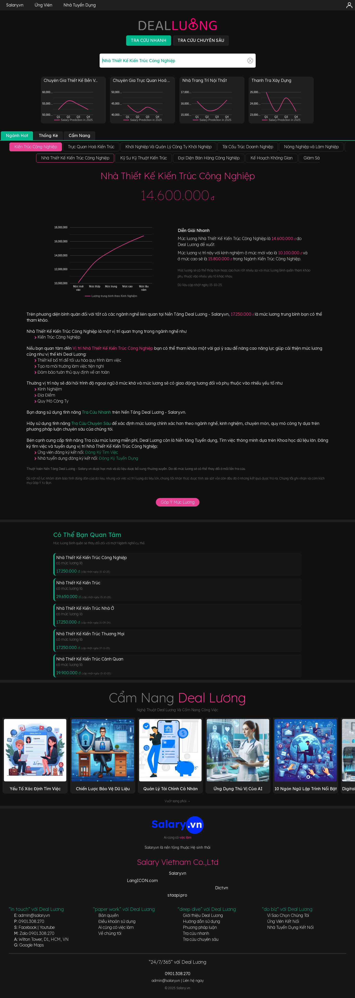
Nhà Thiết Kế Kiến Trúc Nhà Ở (85, 608)
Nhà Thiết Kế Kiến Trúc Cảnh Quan (89, 659)
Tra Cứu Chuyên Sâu (91, 423)
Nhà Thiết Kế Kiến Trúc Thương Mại (90, 633)
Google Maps (31, 945)
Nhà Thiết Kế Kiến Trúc (78, 582)
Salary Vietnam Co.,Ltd (177, 862)
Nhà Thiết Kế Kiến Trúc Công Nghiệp (91, 557)
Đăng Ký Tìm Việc (101, 452)
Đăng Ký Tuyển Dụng (118, 458)
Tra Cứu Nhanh (97, 412)
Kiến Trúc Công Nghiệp (58, 337)
